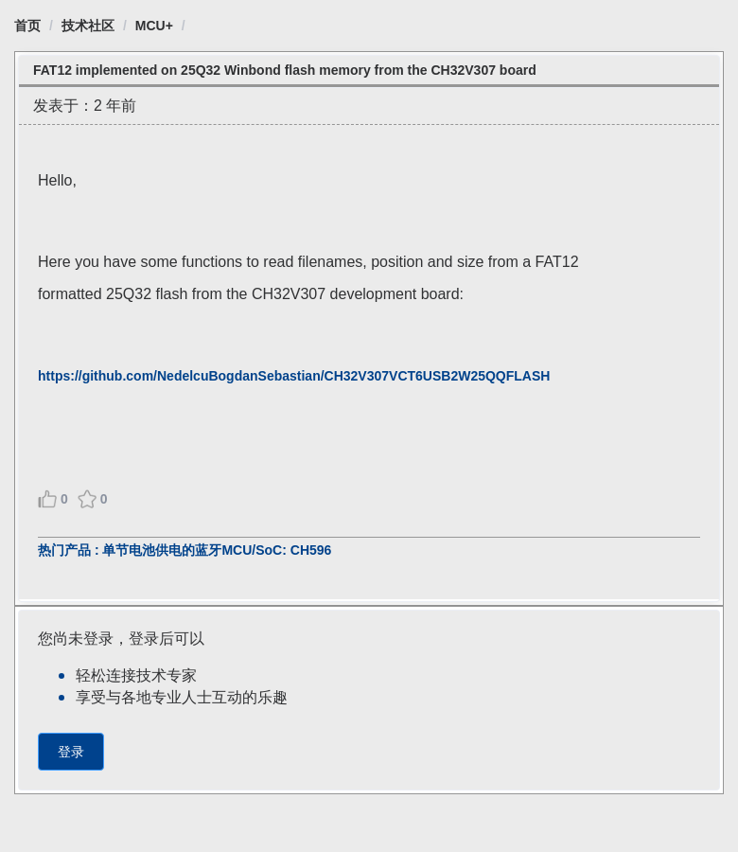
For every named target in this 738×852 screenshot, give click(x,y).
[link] (27, 25)
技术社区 (88, 25)
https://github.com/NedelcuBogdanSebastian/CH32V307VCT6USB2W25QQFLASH (294, 375)
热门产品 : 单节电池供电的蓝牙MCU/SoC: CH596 (184, 550)
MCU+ (154, 25)
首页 (27, 25)
